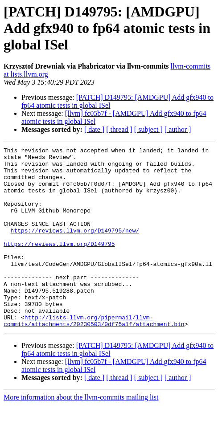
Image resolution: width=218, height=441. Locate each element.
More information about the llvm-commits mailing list (81, 433)
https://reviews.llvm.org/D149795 (59, 264)
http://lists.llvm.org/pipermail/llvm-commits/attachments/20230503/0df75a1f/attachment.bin (94, 356)
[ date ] (94, 129)
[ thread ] (119, 129)
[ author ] (178, 129)
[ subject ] (148, 129)
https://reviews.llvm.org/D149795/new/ (75, 248)
